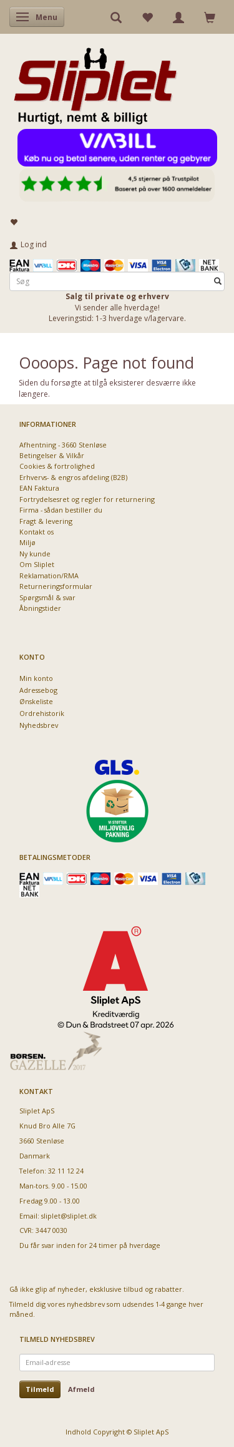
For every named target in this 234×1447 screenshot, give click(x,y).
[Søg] (218, 281)
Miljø (27, 542)
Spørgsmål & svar (47, 597)
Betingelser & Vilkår (51, 455)
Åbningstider (40, 608)
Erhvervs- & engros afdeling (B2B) (73, 477)
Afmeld (81, 1389)
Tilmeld (40, 1389)
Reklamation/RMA (49, 575)
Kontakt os (36, 531)
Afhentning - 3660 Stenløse (63, 444)
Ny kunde (35, 553)
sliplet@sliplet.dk (69, 1215)
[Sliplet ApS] (95, 82)
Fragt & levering (45, 521)
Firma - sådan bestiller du (60, 509)
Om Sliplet (36, 564)
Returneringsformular (55, 586)
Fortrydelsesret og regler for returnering (87, 499)
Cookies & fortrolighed (57, 466)
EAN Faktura (39, 488)
